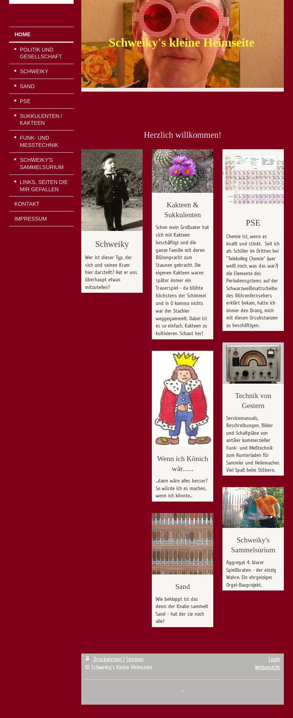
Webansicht (267, 667)
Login (274, 659)
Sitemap (134, 659)
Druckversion (104, 659)
